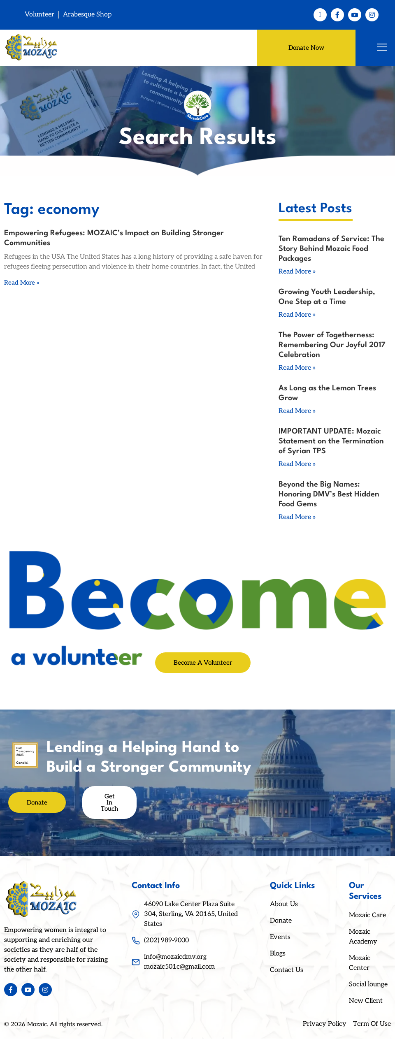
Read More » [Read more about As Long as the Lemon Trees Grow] (297, 411)
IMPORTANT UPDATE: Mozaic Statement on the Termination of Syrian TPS (331, 441)
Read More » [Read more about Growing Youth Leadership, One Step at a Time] (297, 315)
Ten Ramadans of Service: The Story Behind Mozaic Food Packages (331, 249)
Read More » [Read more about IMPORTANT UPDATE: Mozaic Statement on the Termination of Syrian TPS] (297, 464)
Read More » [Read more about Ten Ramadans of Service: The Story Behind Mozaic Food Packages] (297, 272)
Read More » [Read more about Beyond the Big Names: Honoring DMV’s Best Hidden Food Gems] (297, 518)
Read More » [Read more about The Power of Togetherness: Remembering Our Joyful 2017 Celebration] (297, 368)
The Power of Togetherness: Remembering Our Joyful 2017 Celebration (332, 345)
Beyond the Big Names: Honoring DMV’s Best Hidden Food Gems (329, 494)
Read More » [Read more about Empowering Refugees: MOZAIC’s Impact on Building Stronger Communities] (22, 283)
